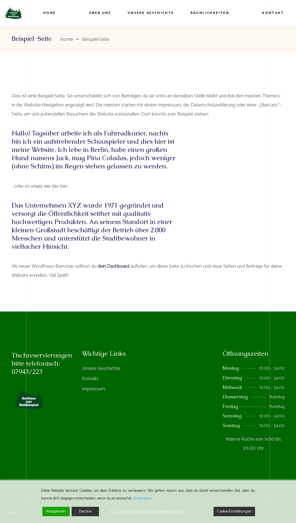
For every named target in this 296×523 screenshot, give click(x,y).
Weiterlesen (142, 498)
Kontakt (90, 379)
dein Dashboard (113, 266)
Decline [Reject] (85, 511)
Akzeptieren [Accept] (56, 511)
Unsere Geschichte (101, 369)
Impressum (93, 389)
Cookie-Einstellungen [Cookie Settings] (234, 511)
